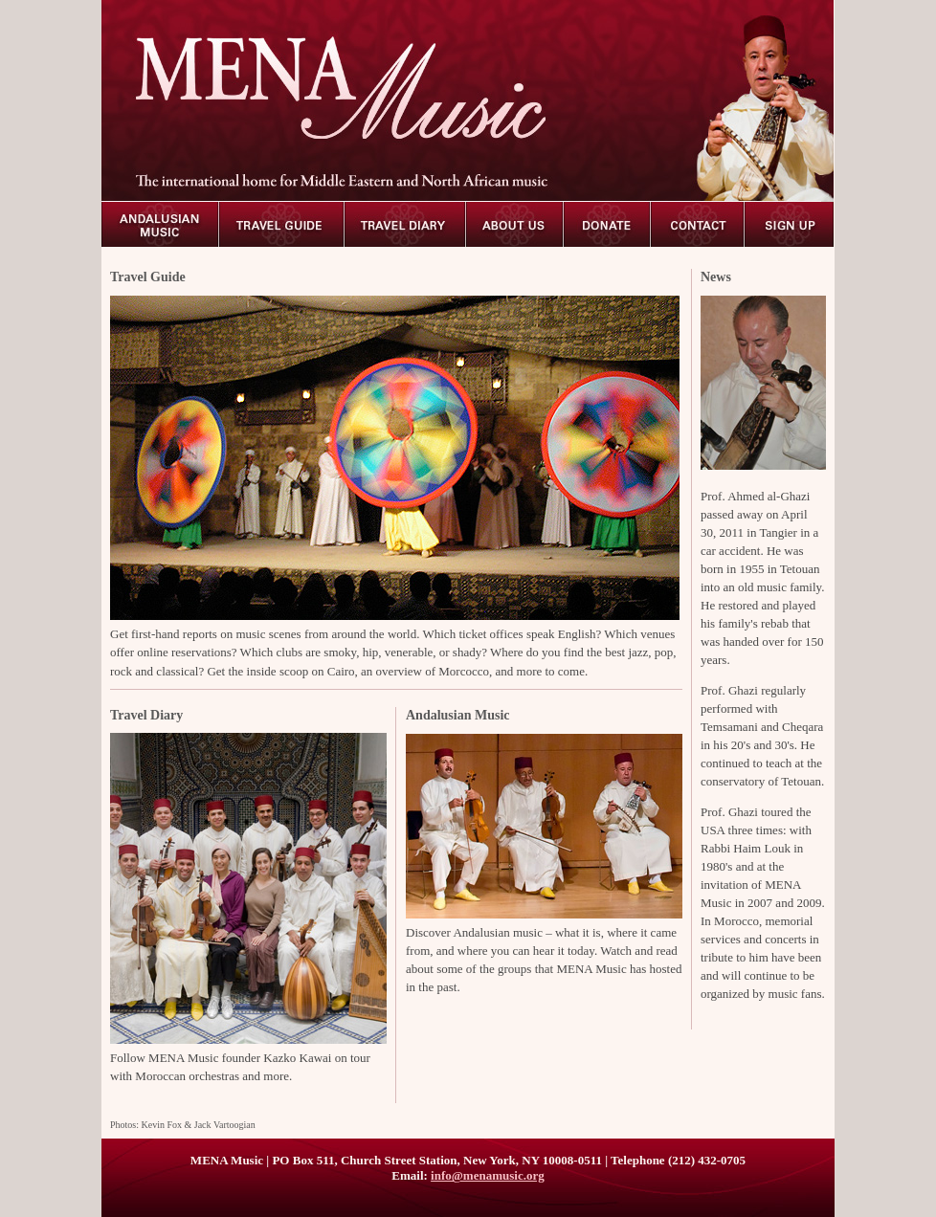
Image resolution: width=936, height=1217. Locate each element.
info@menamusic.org (488, 1175)
